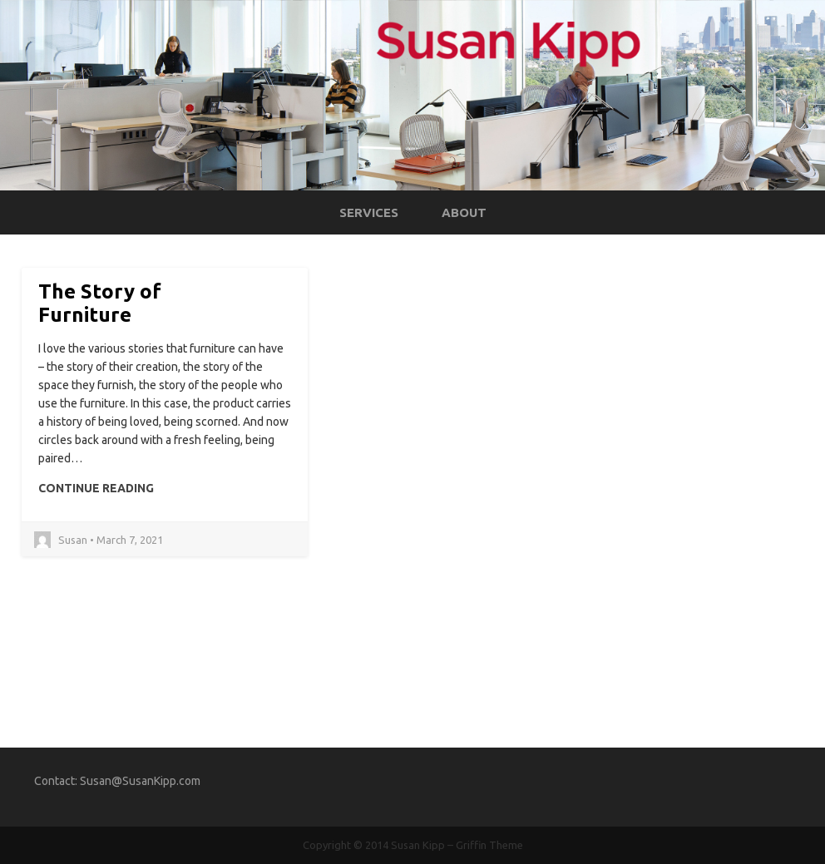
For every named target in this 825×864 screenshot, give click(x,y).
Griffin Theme (489, 845)
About (464, 212)
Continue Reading (96, 488)
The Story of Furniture (99, 303)
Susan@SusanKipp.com (140, 780)
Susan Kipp (418, 845)
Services (368, 212)
